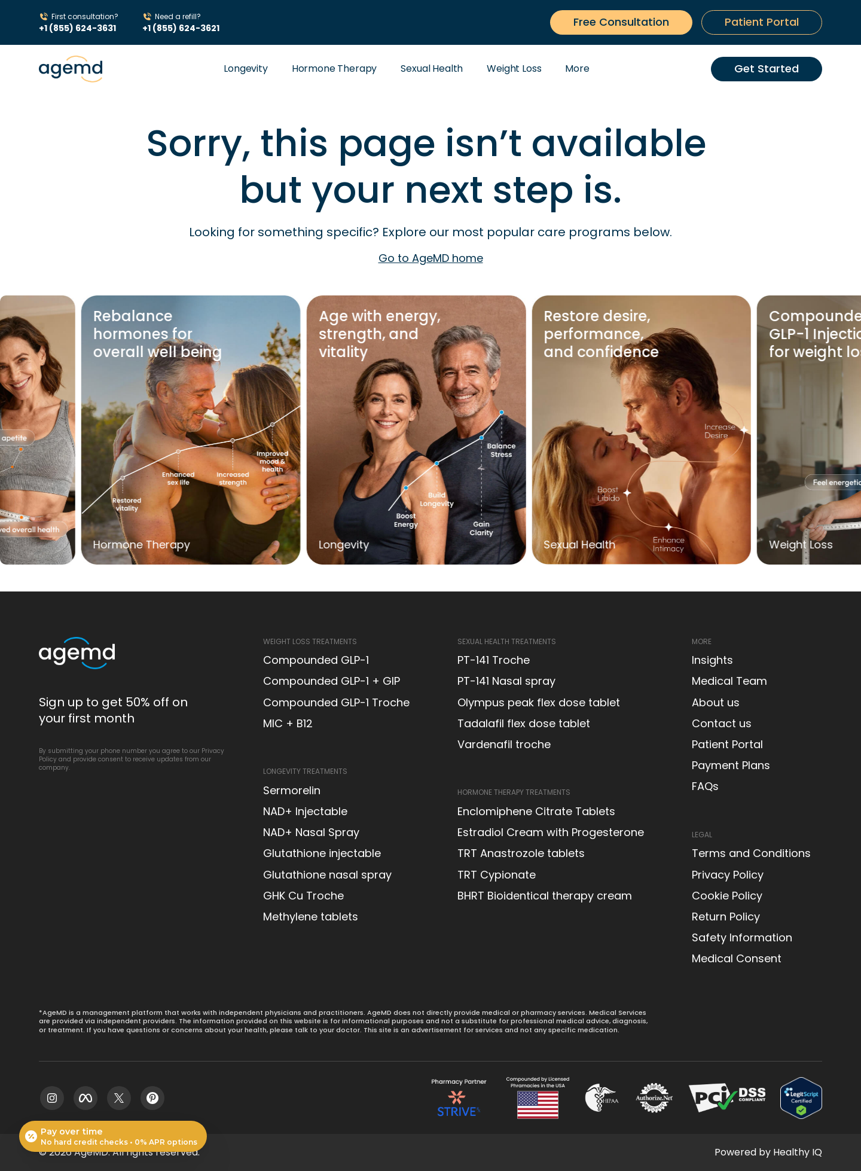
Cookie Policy (727, 895)
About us (716, 702)
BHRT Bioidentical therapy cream (544, 895)
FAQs (705, 786)
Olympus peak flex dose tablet (538, 702)
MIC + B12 (288, 723)
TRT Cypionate (496, 874)
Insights (712, 659)
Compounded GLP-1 (316, 659)
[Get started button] (621, 22)
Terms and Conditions (751, 853)
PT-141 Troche (493, 659)
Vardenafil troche (504, 744)
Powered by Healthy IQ (768, 1152)
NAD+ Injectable (305, 811)
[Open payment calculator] (113, 1136)
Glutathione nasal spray (327, 874)
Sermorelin (291, 790)
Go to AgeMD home (430, 258)
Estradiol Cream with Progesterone (550, 832)
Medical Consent (736, 958)
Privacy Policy (728, 874)
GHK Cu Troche (303, 895)
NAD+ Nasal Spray (311, 832)
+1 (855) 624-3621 (180, 28)
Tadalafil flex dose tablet (523, 723)
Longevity (246, 68)
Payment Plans (731, 765)
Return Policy (726, 916)
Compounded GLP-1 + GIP (331, 680)
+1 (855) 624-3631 (77, 28)
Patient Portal (727, 744)
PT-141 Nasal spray (506, 680)
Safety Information (742, 937)
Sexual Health (432, 68)
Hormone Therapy (334, 68)
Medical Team (729, 680)
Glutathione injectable (322, 853)
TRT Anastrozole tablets (521, 853)
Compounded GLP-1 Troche (336, 702)
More (577, 68)
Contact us (722, 723)
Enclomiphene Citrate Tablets (536, 811)
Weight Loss (514, 68)
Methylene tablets (310, 916)
